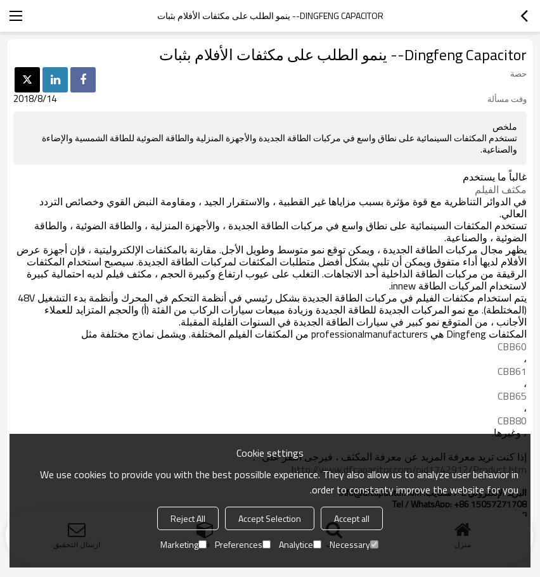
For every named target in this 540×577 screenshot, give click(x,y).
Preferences (243, 544)
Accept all (352, 518)
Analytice (300, 544)
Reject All (187, 518)
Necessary (354, 544)
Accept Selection (269, 518)
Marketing (183, 544)
